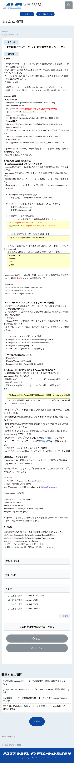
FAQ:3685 (45, 441)
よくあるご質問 (7, 745)
